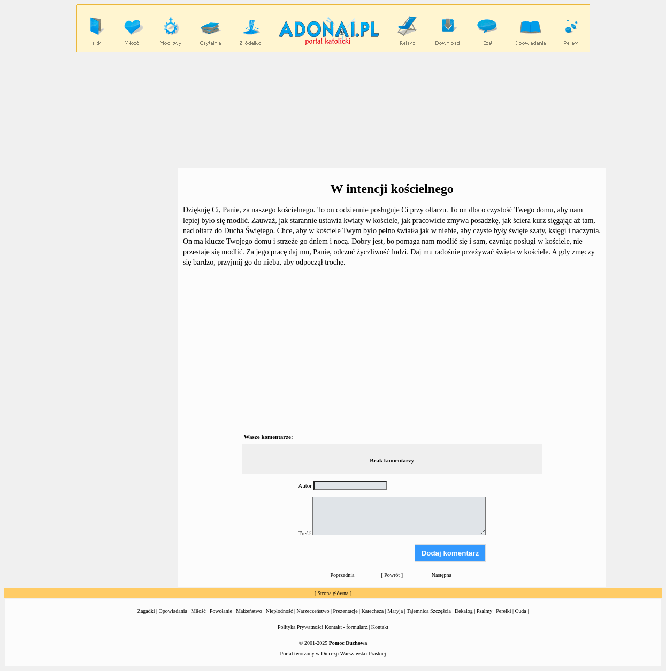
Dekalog (464, 611)
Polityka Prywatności (300, 627)
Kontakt (379, 627)
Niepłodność (279, 611)
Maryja (395, 611)
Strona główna (332, 593)
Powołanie (221, 611)
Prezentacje (345, 611)
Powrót (392, 575)
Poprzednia (343, 575)
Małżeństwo (249, 611)
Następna (441, 575)
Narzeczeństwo (312, 611)
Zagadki (146, 611)
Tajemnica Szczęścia (429, 611)
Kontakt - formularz (346, 627)
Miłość (198, 611)
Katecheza (373, 611)
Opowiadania (173, 611)
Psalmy (484, 611)
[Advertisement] (333, 109)
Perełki (503, 611)
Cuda (520, 611)
